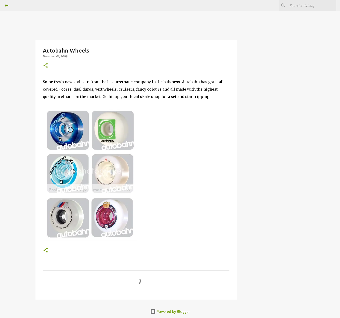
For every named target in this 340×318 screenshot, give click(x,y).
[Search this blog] (312, 5)
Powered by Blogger (170, 311)
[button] (45, 66)
